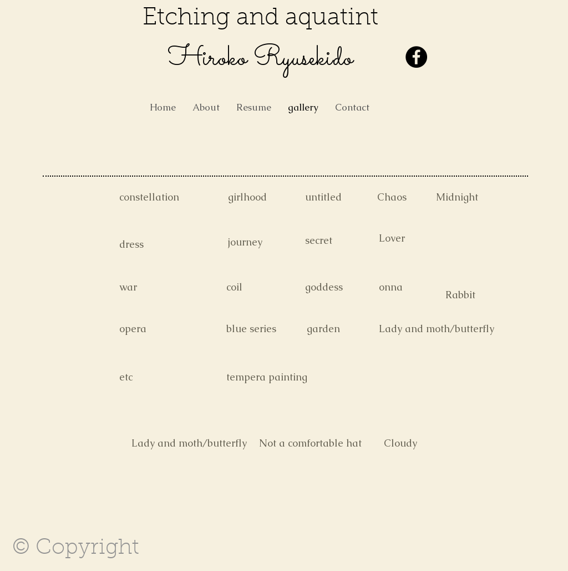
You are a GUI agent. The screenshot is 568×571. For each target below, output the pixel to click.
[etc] (158, 377)
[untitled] (344, 197)
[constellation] (158, 197)
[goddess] (344, 287)
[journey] (267, 242)
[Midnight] (475, 197)
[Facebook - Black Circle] (416, 57)
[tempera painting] (266, 377)
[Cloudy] (423, 443)
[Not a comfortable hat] (310, 443)
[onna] (418, 287)
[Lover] (418, 238)
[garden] (346, 329)
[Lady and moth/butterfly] (436, 329)
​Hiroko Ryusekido (260, 59)
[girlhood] (267, 197)
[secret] (344, 240)
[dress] (158, 244)
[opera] (158, 329)
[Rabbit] (484, 295)
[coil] (265, 287)
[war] (158, 287)
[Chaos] (416, 197)
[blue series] (265, 329)
